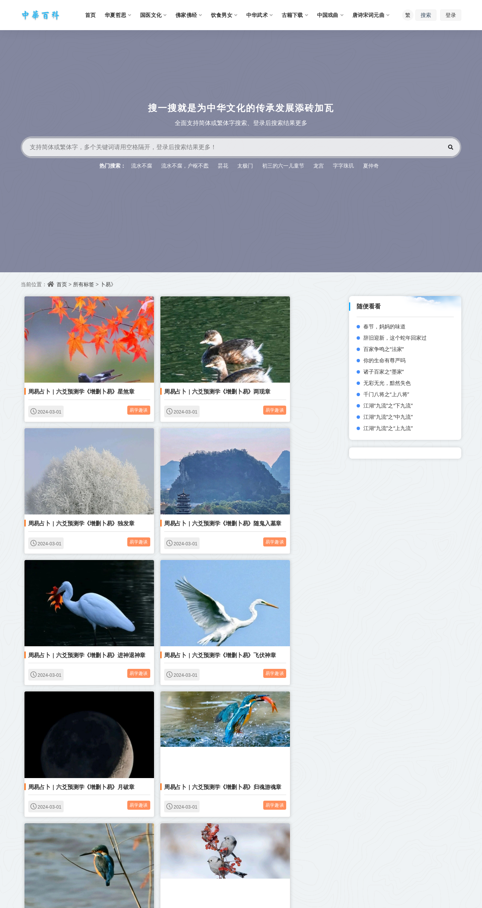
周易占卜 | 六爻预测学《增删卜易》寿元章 (187, 827)
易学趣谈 (109, 392)
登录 (450, 14)
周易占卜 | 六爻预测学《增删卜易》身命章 (296, 600)
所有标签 (83, 284)
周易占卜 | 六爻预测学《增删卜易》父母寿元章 (301, 713)
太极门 (245, 165)
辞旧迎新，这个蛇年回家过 (395, 337)
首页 (61, 284)
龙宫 (318, 165)
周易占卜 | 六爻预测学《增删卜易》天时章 (78, 713)
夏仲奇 (371, 165)
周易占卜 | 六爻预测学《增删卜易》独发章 (296, 374)
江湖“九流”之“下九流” (388, 405)
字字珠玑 (343, 165)
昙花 (223, 165)
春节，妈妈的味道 (384, 326)
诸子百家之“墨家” (383, 371)
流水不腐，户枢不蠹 (185, 165)
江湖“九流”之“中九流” (388, 416)
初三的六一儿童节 (283, 165)
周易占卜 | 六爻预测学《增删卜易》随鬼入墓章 (83, 487)
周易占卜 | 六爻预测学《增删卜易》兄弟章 (187, 713)
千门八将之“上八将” (386, 394)
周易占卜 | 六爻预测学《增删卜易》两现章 (187, 374)
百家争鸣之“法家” (383, 349)
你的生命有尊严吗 (384, 360)
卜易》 (108, 284)
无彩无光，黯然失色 (387, 382)
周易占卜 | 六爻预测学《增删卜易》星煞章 (78, 374)
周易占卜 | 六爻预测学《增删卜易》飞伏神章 (298, 487)
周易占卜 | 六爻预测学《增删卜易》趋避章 (78, 827)
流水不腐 (141, 165)
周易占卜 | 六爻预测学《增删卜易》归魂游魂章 (192, 600)
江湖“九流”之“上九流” (388, 428)
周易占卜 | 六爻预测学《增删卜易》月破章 (78, 600)
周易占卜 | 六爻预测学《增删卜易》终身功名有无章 (307, 827)
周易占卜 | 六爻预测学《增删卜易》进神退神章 (192, 487)
